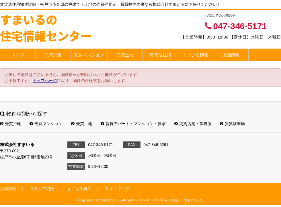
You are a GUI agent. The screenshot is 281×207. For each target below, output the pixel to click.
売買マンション (89, 54)
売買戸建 (53, 54)
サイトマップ (117, 188)
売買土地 (125, 54)
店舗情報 (230, 54)
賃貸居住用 (160, 54)
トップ (17, 54)
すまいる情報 (195, 54)
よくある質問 (79, 188)
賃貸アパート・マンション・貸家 (133, 123)
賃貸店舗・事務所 (192, 123)
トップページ (45, 80)
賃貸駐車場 (232, 123)
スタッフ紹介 (42, 188)
